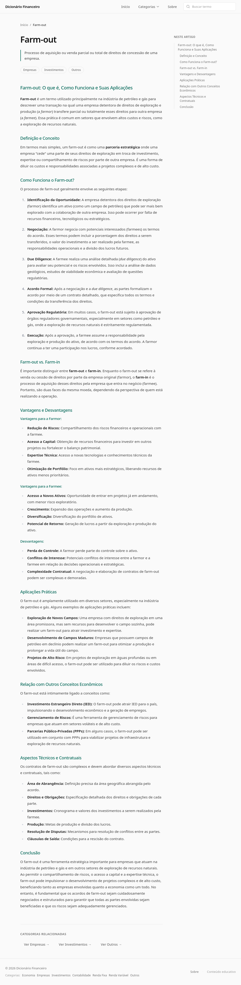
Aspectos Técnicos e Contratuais (51, 758)
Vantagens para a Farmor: (41, 418)
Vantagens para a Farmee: (41, 486)
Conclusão (30, 853)
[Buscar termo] (209, 6)
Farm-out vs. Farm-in (40, 362)
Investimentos (53, 70)
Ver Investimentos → (75, 944)
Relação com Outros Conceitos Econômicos (61, 684)
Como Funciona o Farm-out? (47, 180)
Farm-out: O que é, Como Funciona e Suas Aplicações (76, 88)
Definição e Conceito (39, 138)
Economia (28, 975)
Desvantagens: (32, 541)
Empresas (30, 70)
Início (125, 6)
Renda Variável (118, 975)
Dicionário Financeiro (22, 6)
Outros (76, 70)
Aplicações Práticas (38, 592)
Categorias (148, 6)
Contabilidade (81, 975)
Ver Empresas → (37, 944)
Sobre (172, 6)
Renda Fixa (100, 975)
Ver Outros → (111, 944)
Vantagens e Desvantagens (46, 410)
